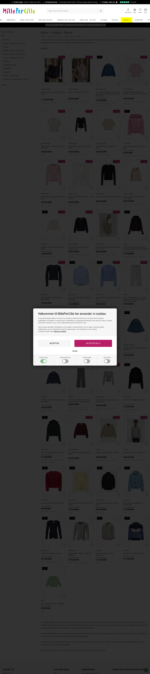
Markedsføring (65, 360)
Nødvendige (43, 360)
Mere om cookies (60, 331)
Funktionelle (87, 360)
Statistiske (107, 360)
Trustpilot (128, 2)
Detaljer (75, 351)
